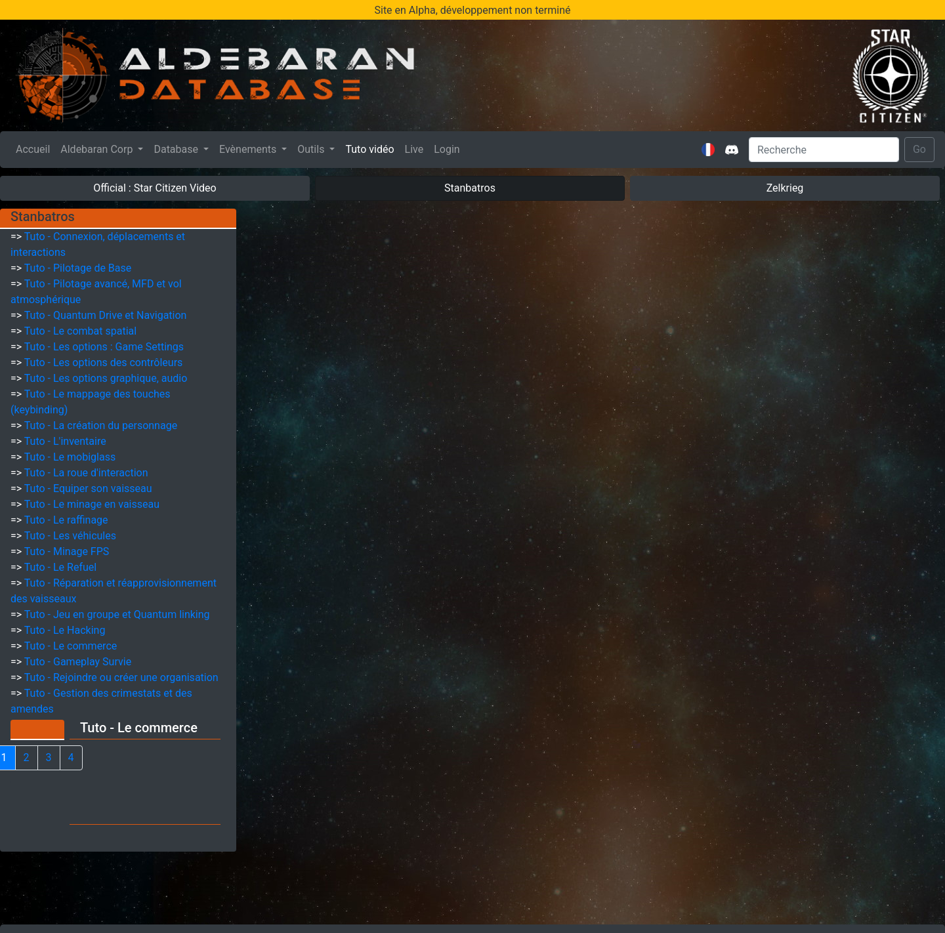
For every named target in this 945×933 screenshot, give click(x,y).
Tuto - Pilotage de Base (77, 268)
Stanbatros (469, 188)
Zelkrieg (785, 188)
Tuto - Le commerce (70, 646)
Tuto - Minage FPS (66, 551)
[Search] (824, 149)
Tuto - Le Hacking (65, 630)
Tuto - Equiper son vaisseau (88, 488)
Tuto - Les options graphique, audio (106, 378)
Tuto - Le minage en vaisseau (91, 504)
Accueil (35, 148)
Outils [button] (312, 149)
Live (414, 149)
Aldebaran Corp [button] (97, 149)
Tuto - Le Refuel (60, 567)
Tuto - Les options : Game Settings (104, 347)
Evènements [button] (249, 149)
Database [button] (177, 149)
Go (919, 149)
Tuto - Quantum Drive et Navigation (105, 315)
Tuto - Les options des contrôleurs (103, 362)
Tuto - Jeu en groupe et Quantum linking (117, 614)
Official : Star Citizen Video (154, 188)
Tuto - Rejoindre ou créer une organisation (121, 677)
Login (446, 149)
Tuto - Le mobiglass (70, 457)
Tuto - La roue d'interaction (86, 472)
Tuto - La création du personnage (100, 425)
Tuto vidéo (369, 149)
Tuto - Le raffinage (66, 520)
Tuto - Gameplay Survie (77, 661)
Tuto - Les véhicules (70, 535)
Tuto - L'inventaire (65, 441)
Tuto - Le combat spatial (80, 331)
